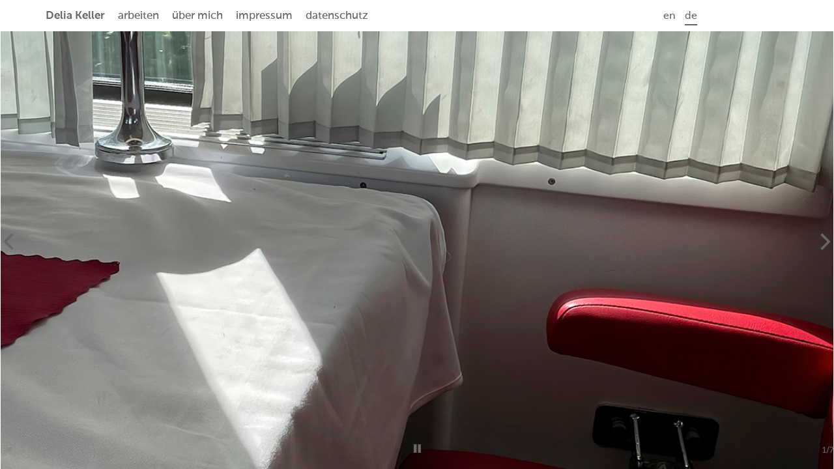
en (669, 16)
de (691, 16)
